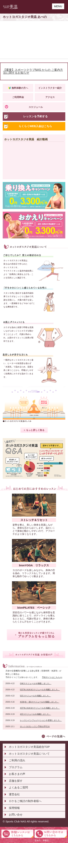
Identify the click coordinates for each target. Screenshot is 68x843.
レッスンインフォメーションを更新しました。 (41, 720)
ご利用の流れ (17, 760)
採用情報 (14, 807)
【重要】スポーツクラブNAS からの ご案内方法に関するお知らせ (33, 71)
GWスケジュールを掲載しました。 (35, 683)
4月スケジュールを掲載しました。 (35, 714)
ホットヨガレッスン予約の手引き (35, 726)
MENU (58, 6)
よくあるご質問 (18, 787)
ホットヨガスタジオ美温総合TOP (29, 746)
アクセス (50, 97)
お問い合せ (15, 814)
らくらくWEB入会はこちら (35, 126)
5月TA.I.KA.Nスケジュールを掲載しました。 (40, 689)
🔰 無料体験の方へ (18, 88)
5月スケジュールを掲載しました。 (35, 696)
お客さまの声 (17, 773)
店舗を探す (15, 780)
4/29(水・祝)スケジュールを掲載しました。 (39, 702)
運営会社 (14, 794)
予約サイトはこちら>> (52, 677)
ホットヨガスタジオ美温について (29, 753)
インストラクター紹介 (50, 88)
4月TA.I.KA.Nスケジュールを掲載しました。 (40, 708)
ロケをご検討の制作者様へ (25, 801)
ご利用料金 (18, 97)
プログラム (15, 767)
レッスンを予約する (35, 116)
